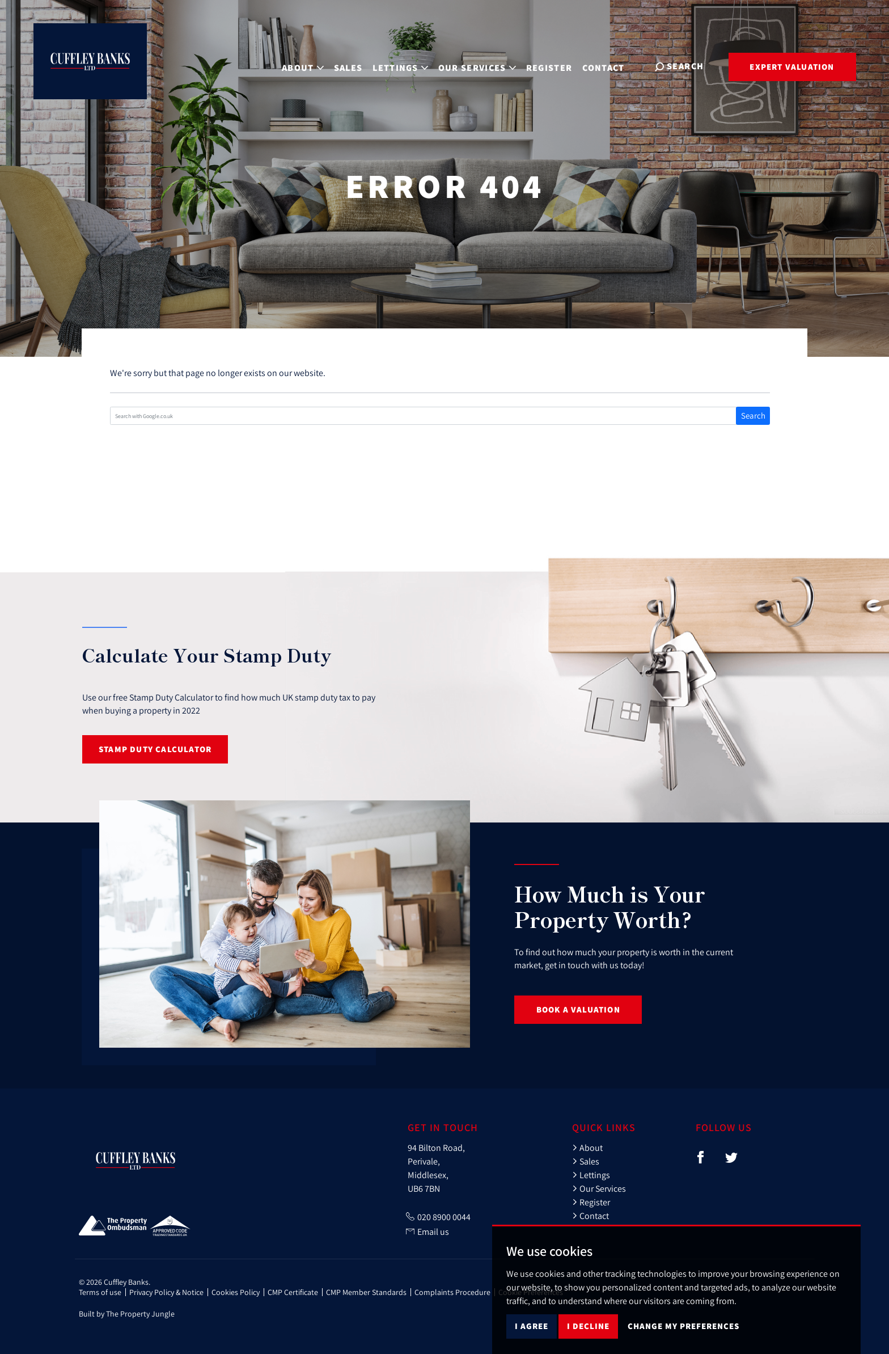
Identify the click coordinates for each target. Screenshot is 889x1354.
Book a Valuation (578, 1009)
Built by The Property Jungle (127, 1314)
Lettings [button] (403, 65)
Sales (351, 65)
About (587, 1147)
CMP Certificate (293, 1292)
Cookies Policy (235, 1292)
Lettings (591, 1174)
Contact (607, 65)
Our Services (599, 1188)
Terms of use (100, 1292)
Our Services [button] (480, 65)
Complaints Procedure (452, 1292)
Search (753, 415)
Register (552, 65)
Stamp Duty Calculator (155, 749)
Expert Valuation (792, 66)
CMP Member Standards (366, 1292)
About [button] (306, 65)
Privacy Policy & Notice (166, 1292)
